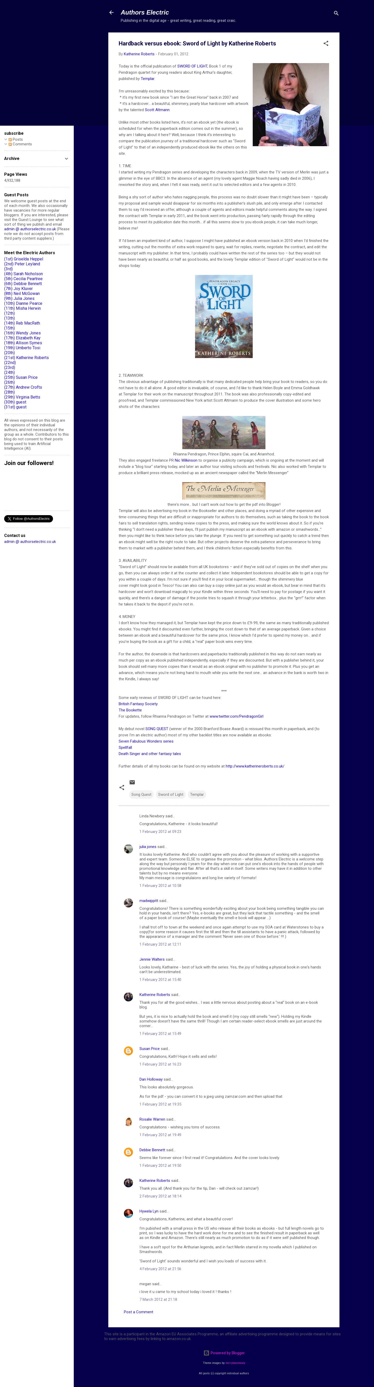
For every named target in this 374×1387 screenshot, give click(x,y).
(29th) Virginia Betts (22, 397)
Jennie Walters (152, 959)
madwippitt (148, 900)
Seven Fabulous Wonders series (146, 741)
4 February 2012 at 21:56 (160, 1269)
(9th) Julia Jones (19, 298)
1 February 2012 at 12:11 (160, 944)
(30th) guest (15, 402)
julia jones (147, 846)
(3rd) (8, 268)
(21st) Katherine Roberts (26, 357)
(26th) (9, 382)
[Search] (336, 14)
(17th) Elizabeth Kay (22, 337)
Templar (147, 78)
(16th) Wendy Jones (22, 333)
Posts (16, 139)
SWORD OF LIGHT (192, 66)
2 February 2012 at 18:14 (160, 1196)
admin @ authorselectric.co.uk (30, 229)
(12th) (9, 313)
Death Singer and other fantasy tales (150, 753)
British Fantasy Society (138, 704)
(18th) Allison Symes (23, 342)
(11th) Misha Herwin (22, 308)
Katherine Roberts (154, 994)
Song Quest (141, 794)
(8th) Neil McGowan (22, 293)
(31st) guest (15, 407)
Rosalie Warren (152, 1119)
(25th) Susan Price (21, 377)
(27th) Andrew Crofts (23, 387)
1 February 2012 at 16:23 (160, 1064)
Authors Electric (145, 12)
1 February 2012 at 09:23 (160, 831)
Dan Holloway (151, 1079)
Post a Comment (138, 1312)
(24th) (9, 372)
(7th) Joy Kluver (18, 288)
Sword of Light (170, 794)
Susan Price (149, 1048)
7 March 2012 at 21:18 (158, 1299)
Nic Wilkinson (186, 460)
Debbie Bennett (152, 1150)
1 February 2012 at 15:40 (160, 979)
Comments (20, 144)
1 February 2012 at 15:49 (160, 1033)
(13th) (9, 318)
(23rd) (9, 367)
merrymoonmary (235, 1363)
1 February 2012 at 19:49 (160, 1135)
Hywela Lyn (148, 1211)
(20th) (9, 352)
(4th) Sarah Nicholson (23, 273)
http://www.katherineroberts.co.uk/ (255, 766)
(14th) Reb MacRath (22, 323)
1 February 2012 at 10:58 (160, 885)
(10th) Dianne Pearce (23, 303)
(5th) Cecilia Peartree (23, 278)
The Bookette (130, 710)
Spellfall (125, 747)
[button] (326, 44)
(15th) (9, 328)
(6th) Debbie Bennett (23, 283)
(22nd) (10, 362)
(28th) (9, 392)
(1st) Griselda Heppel (23, 259)
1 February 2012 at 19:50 (160, 1165)
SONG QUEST (156, 728)
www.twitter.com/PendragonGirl (236, 716)
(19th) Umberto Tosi (22, 347)
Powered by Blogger (224, 1353)
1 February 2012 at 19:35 (160, 1104)
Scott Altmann (157, 109)
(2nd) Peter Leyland (22, 263)
